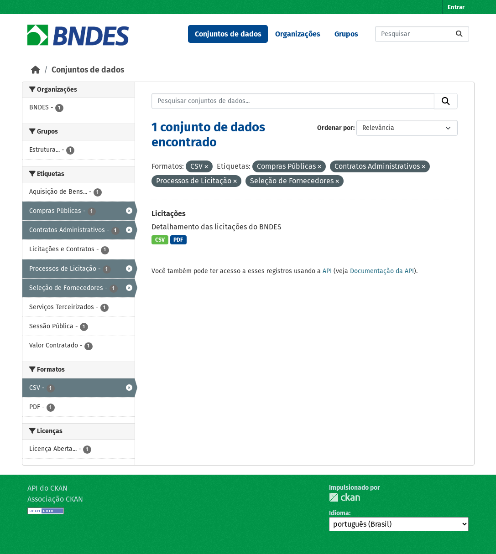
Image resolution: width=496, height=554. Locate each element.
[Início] (35, 70)
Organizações (297, 34)
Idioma (339, 513)
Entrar (456, 7)
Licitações (168, 213)
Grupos (346, 34)
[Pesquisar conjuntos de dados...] (422, 34)
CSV (160, 240)
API (327, 271)
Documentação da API (382, 271)
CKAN (344, 497)
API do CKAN (47, 488)
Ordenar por (335, 128)
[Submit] (459, 34)
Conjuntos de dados (228, 34)
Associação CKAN (55, 499)
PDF (178, 240)
